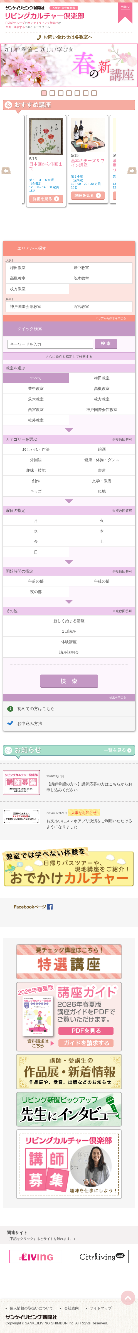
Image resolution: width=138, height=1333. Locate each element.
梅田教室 (18, 267)
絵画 (102, 449)
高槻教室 (18, 278)
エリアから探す (31, 248)
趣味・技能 (36, 470)
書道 (102, 470)
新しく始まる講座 (69, 621)
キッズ (36, 491)
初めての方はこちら (36, 708)
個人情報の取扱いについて (31, 1308)
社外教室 (36, 420)
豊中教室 (81, 267)
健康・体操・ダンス (101, 460)
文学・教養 (102, 481)
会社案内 (71, 1308)
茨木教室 (81, 278)
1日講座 (69, 631)
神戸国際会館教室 (25, 306)
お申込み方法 (29, 723)
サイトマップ (101, 1308)
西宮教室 (81, 306)
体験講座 (69, 642)
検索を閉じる (117, 697)
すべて (36, 378)
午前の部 (36, 581)
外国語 (36, 460)
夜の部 (36, 591)
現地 (102, 491)
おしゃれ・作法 (36, 449)
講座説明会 (69, 652)
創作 (36, 481)
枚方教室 (18, 289)
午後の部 (102, 581)
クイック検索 (29, 328)
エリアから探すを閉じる (110, 318)
